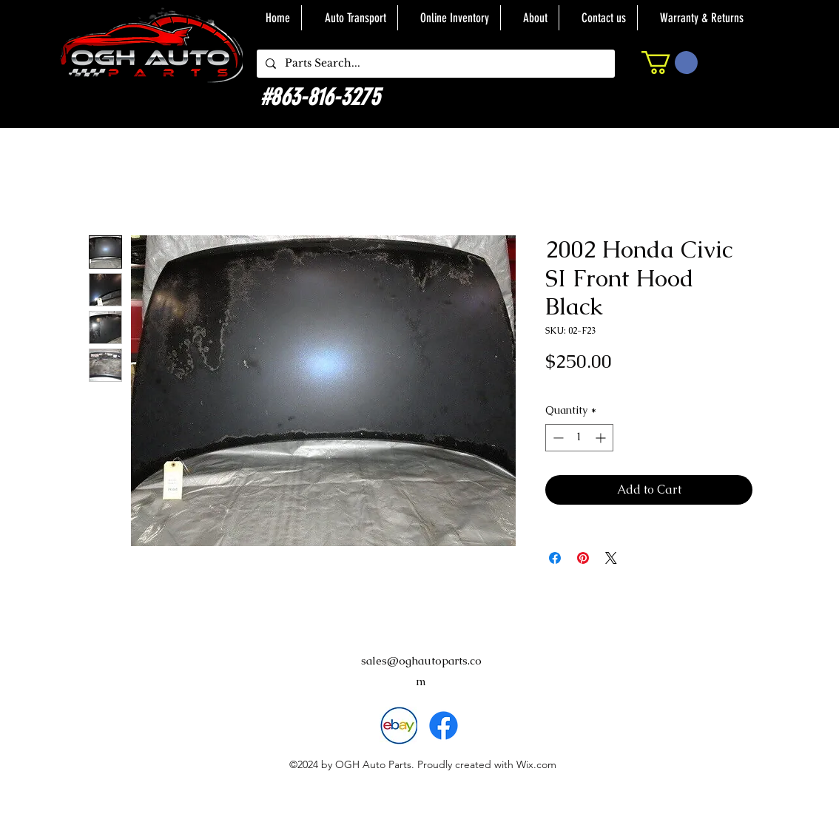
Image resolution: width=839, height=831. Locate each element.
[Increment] (602, 438)
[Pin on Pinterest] (583, 558)
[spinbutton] (579, 438)
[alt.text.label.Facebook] (443, 725)
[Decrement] (556, 438)
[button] (669, 62)
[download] (398, 725)
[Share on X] (611, 558)
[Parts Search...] (434, 64)
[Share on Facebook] (555, 558)
